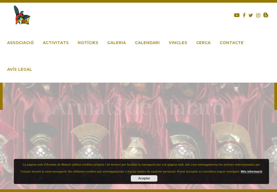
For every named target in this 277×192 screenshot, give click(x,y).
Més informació (251, 171)
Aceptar (144, 178)
